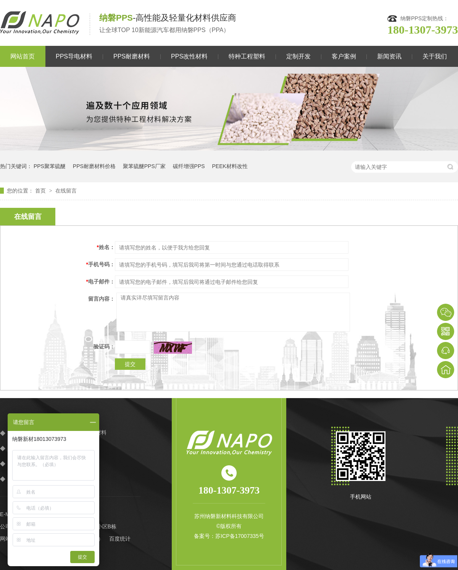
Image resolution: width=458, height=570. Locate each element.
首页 (41, 191)
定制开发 (298, 56)
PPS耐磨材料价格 (94, 166)
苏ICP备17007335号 (239, 536)
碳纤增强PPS (189, 166)
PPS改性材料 (189, 56)
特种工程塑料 (247, 56)
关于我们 (435, 56)
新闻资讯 (389, 56)
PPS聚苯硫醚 (50, 166)
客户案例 (344, 56)
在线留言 (66, 191)
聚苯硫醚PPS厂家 (144, 166)
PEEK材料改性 (230, 166)
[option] (229, 109)
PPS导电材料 (74, 56)
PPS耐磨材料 (131, 56)
